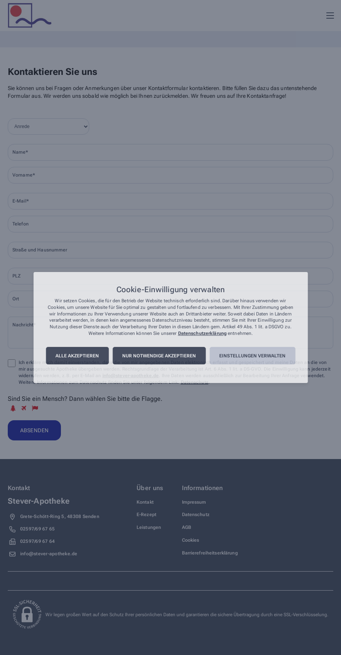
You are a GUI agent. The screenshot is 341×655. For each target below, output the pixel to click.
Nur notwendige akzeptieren (159, 356)
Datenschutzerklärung (202, 333)
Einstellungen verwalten (252, 356)
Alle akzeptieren (77, 356)
